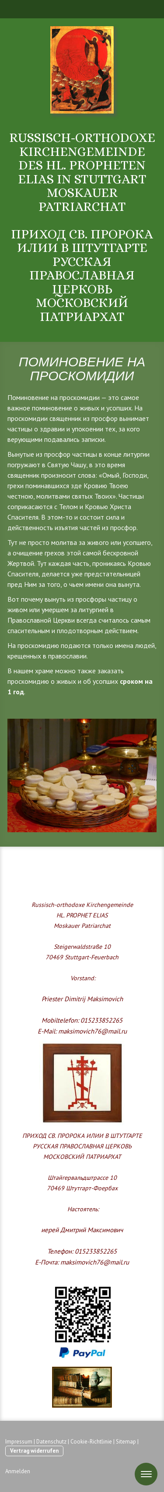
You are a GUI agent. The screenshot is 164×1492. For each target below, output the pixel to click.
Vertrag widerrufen (34, 1450)
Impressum (18, 1441)
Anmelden (17, 1471)
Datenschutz (51, 1441)
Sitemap (126, 1441)
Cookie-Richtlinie (91, 1441)
